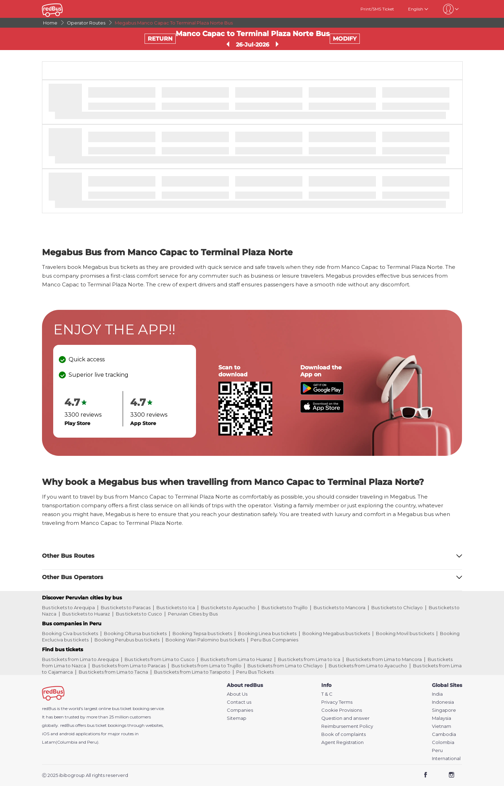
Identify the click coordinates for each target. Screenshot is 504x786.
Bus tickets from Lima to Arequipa (80, 659)
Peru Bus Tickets (255, 672)
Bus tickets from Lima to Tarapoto (192, 672)
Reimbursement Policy (347, 726)
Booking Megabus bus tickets (336, 633)
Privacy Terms (336, 702)
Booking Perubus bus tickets (127, 639)
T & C (326, 694)
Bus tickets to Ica (175, 607)
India (437, 694)
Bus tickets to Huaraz (86, 614)
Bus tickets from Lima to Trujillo (206, 665)
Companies (240, 710)
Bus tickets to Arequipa (68, 607)
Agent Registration (342, 742)
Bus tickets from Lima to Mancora (384, 659)
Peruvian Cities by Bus (193, 614)
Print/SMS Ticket (377, 9)
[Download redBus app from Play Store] (322, 393)
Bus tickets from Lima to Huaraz (236, 659)
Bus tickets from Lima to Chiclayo (285, 665)
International (446, 758)
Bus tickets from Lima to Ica (309, 659)
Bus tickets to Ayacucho (228, 607)
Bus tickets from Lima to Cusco (160, 659)
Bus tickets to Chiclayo (397, 607)
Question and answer (345, 718)
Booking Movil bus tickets (405, 633)
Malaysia (441, 718)
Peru (437, 750)
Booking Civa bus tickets (70, 633)
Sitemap (236, 718)
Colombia (443, 742)
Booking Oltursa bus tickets (135, 633)
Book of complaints (343, 734)
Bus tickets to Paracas (125, 607)
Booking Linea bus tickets (267, 633)
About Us (237, 694)
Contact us (239, 702)
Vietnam (441, 726)
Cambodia (444, 734)
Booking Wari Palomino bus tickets (205, 639)
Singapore (444, 710)
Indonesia (443, 702)
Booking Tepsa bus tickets (202, 633)
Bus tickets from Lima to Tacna (113, 672)
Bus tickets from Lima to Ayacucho (368, 665)
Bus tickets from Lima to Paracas (129, 665)
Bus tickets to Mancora (339, 607)
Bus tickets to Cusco (139, 614)
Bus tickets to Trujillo (284, 607)
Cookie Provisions (341, 710)
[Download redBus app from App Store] (322, 411)
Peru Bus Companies (274, 639)
